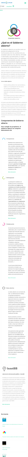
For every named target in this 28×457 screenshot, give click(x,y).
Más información (12, 172)
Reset (2, 6)
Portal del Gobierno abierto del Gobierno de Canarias (13, 436)
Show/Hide (9, 6)
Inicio (1, 10)
